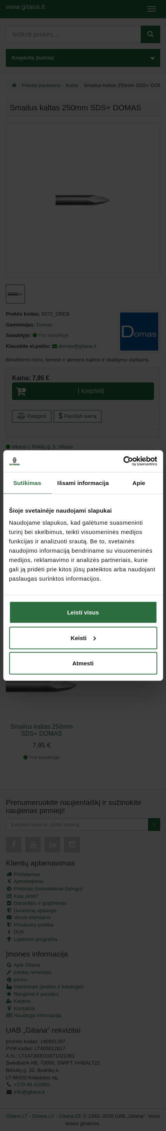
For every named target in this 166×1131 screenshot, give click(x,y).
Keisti (83, 637)
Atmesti (83, 663)
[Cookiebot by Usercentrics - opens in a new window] (123, 461)
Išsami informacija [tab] (83, 482)
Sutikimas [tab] (27, 482)
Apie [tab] (138, 482)
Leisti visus (83, 612)
